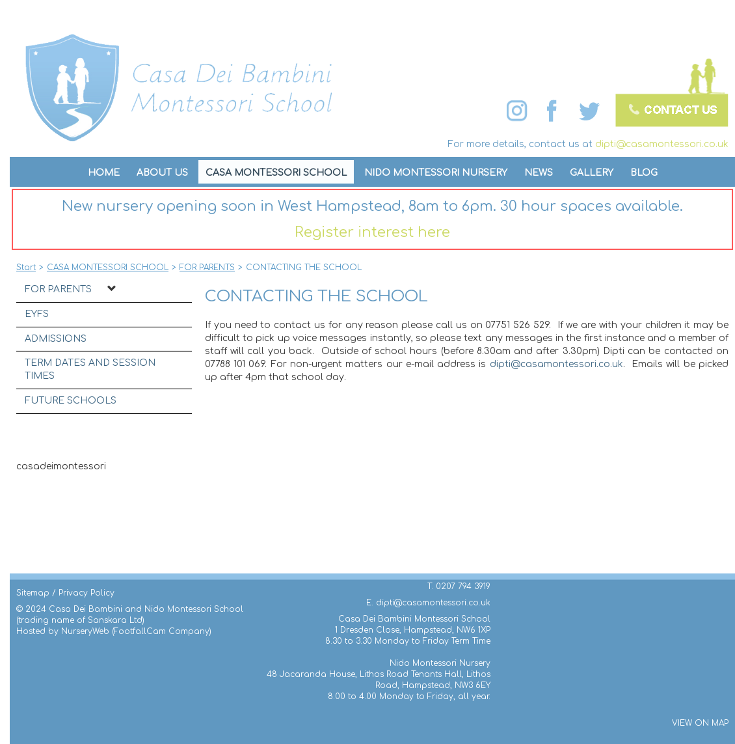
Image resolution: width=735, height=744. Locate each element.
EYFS (37, 314)
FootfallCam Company (161, 631)
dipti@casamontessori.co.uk (661, 144)
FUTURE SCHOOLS (70, 401)
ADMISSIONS (56, 339)
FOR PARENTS (58, 289)
